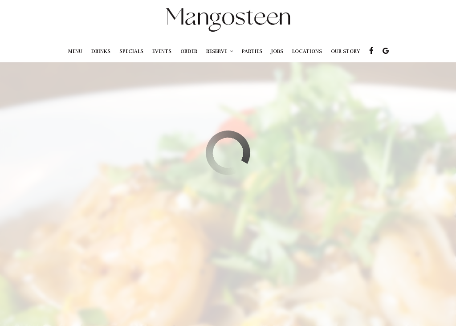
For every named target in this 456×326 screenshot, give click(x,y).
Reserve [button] (219, 51)
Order (188, 51)
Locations (307, 51)
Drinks (100, 51)
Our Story (345, 51)
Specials (131, 51)
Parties (252, 51)
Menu (75, 51)
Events (161, 51)
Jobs (277, 51)
